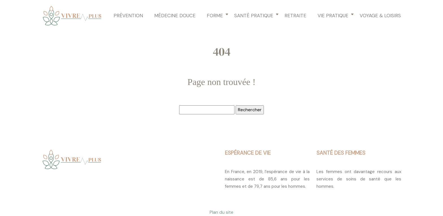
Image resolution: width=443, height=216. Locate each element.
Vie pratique (333, 15)
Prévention (128, 15)
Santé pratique (253, 15)
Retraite (295, 15)
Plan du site (221, 212)
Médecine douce (175, 15)
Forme (215, 15)
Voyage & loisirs (380, 15)
